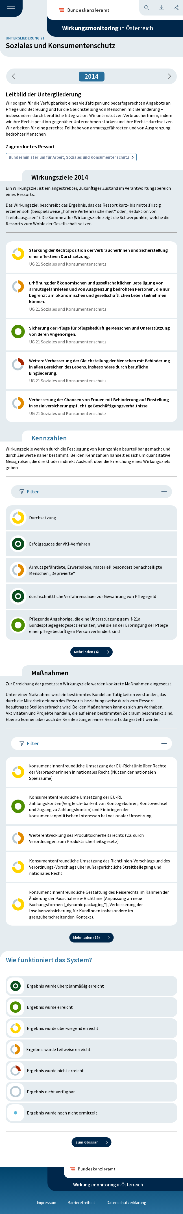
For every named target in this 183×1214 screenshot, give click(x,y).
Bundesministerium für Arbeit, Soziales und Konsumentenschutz (71, 157)
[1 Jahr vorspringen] (167, 76)
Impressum (46, 1202)
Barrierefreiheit (81, 1202)
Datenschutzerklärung (126, 1202)
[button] (11, 8)
